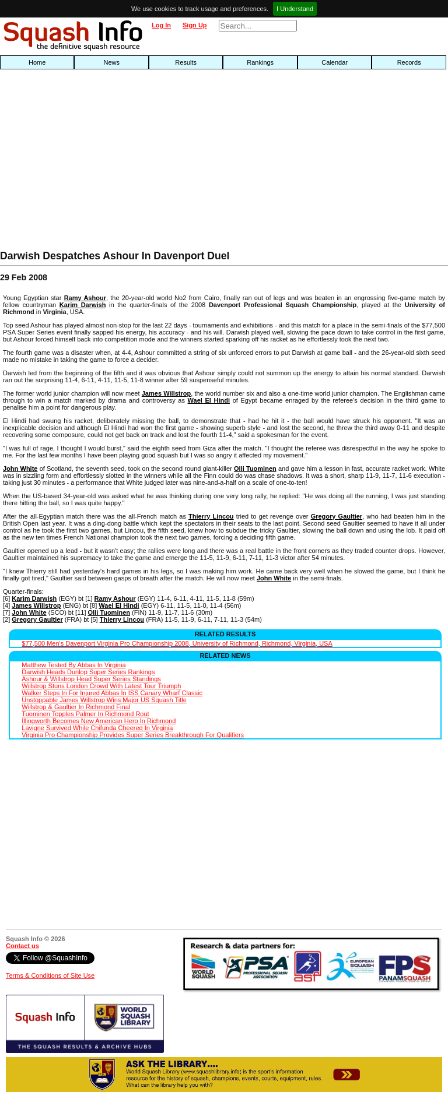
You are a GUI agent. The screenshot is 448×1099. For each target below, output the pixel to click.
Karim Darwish (83, 304)
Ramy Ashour (85, 297)
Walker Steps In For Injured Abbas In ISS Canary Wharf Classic (112, 692)
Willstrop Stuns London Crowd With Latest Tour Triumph (101, 685)
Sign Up (195, 25)
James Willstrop (166, 393)
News (111, 62)
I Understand (294, 8)
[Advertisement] (143, 162)
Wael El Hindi (209, 400)
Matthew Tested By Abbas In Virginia (73, 664)
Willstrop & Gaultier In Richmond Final (76, 706)
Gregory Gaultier (337, 516)
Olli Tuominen (255, 468)
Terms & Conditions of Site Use (50, 975)
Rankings (260, 62)
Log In (161, 25)
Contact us (22, 945)
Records (409, 62)
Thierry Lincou (211, 516)
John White (20, 468)
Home (37, 62)
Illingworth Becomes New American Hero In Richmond (99, 720)
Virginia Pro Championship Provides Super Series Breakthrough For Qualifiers (133, 734)
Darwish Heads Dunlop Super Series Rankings (88, 671)
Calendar (334, 62)
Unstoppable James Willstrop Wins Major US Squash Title (104, 699)
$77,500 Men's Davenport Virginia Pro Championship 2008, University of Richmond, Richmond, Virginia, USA (177, 643)
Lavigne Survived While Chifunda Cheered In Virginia (97, 727)
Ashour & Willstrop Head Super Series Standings (91, 678)
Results (186, 62)
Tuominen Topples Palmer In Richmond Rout (85, 713)
